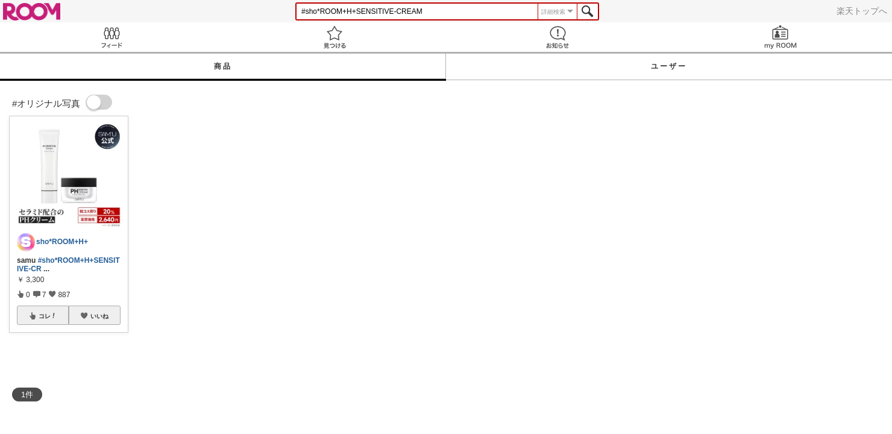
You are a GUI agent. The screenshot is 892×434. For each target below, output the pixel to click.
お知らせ (557, 37)
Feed (111, 37)
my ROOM (780, 37)
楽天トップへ (862, 11)
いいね (99, 316)
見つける (334, 37)
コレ (48, 316)
